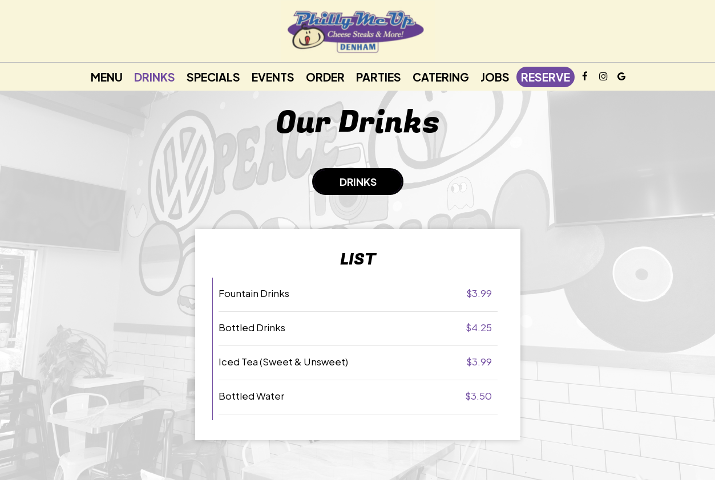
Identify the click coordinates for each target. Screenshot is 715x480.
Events (273, 77)
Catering (441, 77)
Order (325, 77)
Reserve (545, 77)
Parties (378, 77)
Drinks (154, 77)
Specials (213, 77)
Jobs (495, 77)
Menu (107, 77)
